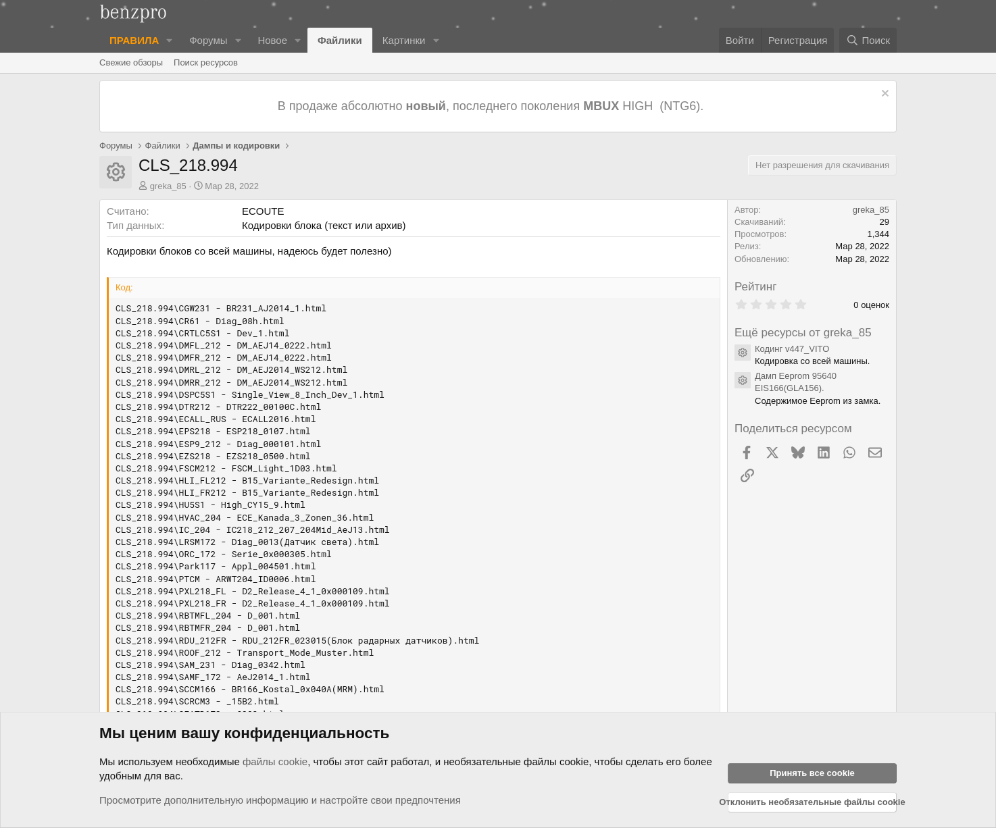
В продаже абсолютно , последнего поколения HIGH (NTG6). (492, 106)
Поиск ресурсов (206, 62)
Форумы (208, 40)
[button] (169, 40)
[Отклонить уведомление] (883, 95)
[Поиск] (868, 40)
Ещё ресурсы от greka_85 (803, 332)
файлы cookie (275, 761)
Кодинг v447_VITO (792, 349)
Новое (272, 40)
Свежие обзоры (131, 62)
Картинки (404, 40)
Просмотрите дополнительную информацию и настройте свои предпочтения (280, 800)
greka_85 (168, 186)
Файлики (340, 40)
